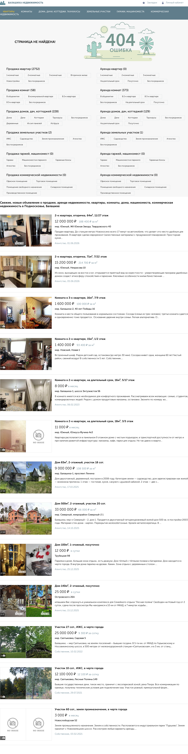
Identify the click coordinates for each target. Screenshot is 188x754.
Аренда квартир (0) (113, 69)
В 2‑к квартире (72, 97)
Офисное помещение (17, 190)
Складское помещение (63, 196)
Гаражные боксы (66, 168)
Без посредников (65, 81)
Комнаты (26, 12)
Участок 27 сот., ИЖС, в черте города (79, 636)
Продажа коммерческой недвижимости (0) (37, 183)
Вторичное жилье (15, 81)
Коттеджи (41, 119)
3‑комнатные (57, 75)
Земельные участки (98, 12)
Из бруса (11, 131)
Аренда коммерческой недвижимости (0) (129, 183)
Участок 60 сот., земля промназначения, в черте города (91, 718)
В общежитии (13, 97)
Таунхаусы (60, 119)
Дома (9, 119)
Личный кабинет (173, 3)
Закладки (149, 3)
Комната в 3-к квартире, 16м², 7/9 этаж (80, 307)
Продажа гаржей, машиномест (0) (31, 161)
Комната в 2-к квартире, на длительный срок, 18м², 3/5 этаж (94, 430)
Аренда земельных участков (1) (122, 140)
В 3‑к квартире (14, 103)
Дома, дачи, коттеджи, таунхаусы (59, 12)
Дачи (24, 119)
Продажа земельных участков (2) (30, 140)
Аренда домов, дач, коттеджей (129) (125, 118)
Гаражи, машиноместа (130, 12)
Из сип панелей (62, 125)
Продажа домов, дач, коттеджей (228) (33, 112)
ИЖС (9, 146)
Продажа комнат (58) (22, 90)
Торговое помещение (48, 190)
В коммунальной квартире (42, 97)
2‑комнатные (35, 75)
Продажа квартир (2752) (24, 69)
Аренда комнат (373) (114, 90)
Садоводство (27, 146)
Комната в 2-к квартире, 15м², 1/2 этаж (80, 348)
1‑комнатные (13, 75)
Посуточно (134, 81)
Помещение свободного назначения (24, 196)
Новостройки (40, 81)
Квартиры (9, 12)
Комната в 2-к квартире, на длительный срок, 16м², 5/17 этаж (95, 389)
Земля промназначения (55, 146)
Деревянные (39, 125)
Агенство (80, 146)
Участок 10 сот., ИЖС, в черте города (79, 677)
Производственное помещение (22, 202)
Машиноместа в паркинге (35, 168)
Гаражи (10, 168)
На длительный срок (110, 81)
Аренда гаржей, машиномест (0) (123, 161)
